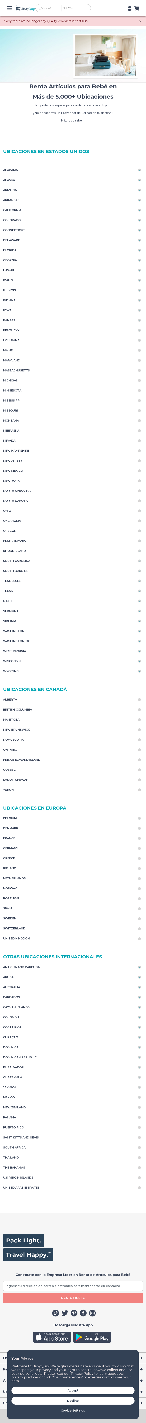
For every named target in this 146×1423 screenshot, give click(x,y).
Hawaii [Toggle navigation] (8, 270)
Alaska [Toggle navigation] (9, 180)
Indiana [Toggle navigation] (9, 300)
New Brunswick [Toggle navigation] (16, 729)
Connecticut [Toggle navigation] (14, 230)
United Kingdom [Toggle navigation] (16, 938)
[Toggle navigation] (11, 8)
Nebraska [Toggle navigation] (11, 430)
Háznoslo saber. (73, 120)
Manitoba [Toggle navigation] (11, 719)
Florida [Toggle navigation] (9, 250)
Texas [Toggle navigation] (8, 591)
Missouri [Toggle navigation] (10, 410)
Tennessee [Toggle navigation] (12, 581)
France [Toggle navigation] (9, 838)
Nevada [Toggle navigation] (9, 440)
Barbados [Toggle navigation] (11, 997)
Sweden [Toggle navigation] (9, 918)
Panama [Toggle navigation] (9, 1117)
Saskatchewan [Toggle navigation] (15, 780)
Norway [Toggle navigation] (10, 888)
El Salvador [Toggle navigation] (13, 1067)
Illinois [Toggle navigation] (9, 290)
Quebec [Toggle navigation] (9, 770)
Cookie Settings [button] (73, 1410)
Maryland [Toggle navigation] (11, 360)
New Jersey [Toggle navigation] (12, 460)
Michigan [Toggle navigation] (10, 380)
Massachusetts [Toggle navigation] (16, 370)
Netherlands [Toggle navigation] (14, 878)
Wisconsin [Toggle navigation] (12, 661)
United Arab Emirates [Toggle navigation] (21, 1187)
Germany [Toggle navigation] (10, 848)
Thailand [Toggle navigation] (11, 1157)
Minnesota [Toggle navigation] (12, 390)
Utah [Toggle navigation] (7, 601)
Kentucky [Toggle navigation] (11, 330)
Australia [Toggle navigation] (11, 987)
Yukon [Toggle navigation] (8, 790)
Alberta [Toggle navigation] (10, 699)
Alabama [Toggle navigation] (10, 170)
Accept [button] (73, 1390)
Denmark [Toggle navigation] (10, 828)
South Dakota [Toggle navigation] (15, 571)
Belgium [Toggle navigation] (10, 818)
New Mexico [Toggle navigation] (13, 470)
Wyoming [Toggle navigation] (11, 671)
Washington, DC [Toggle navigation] (16, 641)
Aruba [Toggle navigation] (8, 977)
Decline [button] (73, 1401)
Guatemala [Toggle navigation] (12, 1077)
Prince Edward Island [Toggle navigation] (21, 760)
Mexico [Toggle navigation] (9, 1097)
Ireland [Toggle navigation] (9, 868)
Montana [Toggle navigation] (11, 420)
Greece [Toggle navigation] (9, 858)
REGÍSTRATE (73, 1298)
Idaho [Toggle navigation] (8, 280)
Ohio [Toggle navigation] (7, 511)
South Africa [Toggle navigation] (14, 1147)
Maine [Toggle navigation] (8, 350)
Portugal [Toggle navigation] (11, 898)
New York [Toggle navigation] (11, 481)
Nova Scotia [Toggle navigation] (13, 739)
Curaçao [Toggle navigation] (10, 1037)
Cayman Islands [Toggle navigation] (16, 1007)
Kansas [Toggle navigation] (9, 320)
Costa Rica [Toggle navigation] (12, 1027)
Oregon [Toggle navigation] (9, 531)
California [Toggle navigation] (12, 210)
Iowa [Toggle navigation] (7, 310)
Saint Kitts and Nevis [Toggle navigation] (21, 1137)
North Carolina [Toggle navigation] (17, 491)
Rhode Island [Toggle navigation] (14, 551)
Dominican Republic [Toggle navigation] (19, 1057)
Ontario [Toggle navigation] (10, 749)
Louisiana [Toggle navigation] (11, 340)
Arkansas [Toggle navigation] (11, 200)
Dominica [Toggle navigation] (10, 1047)
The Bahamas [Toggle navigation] (14, 1167)
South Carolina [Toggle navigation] (16, 561)
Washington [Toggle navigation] (13, 631)
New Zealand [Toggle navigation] (14, 1107)
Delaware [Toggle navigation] (11, 240)
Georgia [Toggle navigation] (10, 260)
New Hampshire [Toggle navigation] (16, 450)
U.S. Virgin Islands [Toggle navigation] (18, 1177)
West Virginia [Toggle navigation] (14, 651)
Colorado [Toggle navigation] (12, 220)
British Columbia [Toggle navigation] (17, 709)
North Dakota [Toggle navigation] (15, 501)
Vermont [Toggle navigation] (10, 611)
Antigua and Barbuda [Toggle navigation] (21, 967)
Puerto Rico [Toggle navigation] (13, 1127)
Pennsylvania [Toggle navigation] (14, 541)
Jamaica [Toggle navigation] (9, 1087)
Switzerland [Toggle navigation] (14, 928)
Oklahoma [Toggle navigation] (12, 521)
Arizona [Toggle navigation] (10, 190)
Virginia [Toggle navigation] (9, 621)
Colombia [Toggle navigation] (11, 1017)
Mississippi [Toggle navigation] (11, 400)
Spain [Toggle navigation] (7, 908)
